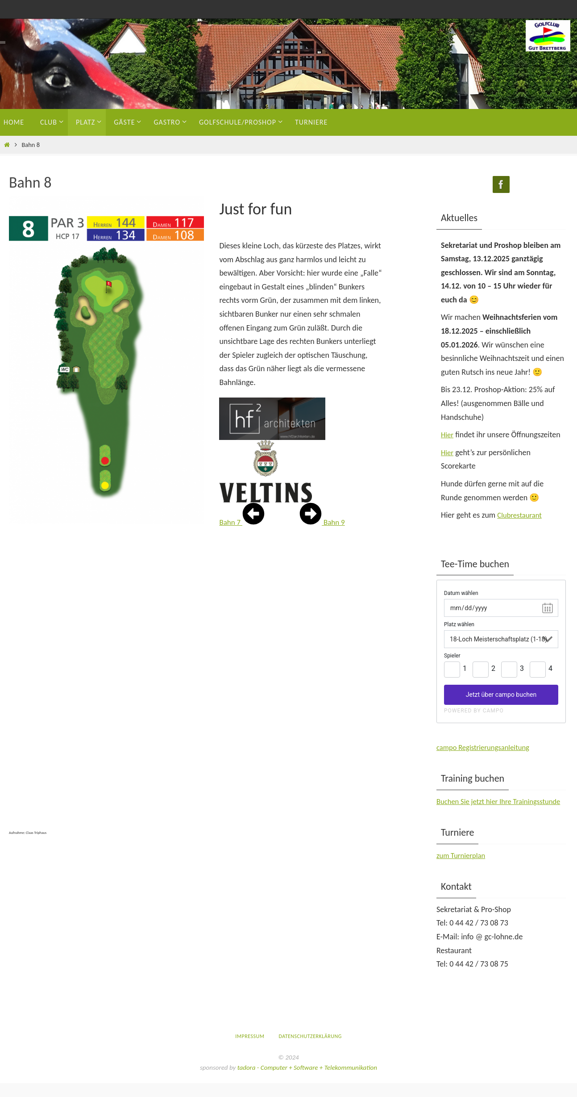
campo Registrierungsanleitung (486, 747)
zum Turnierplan (463, 869)
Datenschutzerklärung (309, 1050)
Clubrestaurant (521, 515)
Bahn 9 (322, 522)
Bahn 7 (242, 522)
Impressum (249, 1050)
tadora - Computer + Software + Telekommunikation (307, 1081)
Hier (448, 435)
